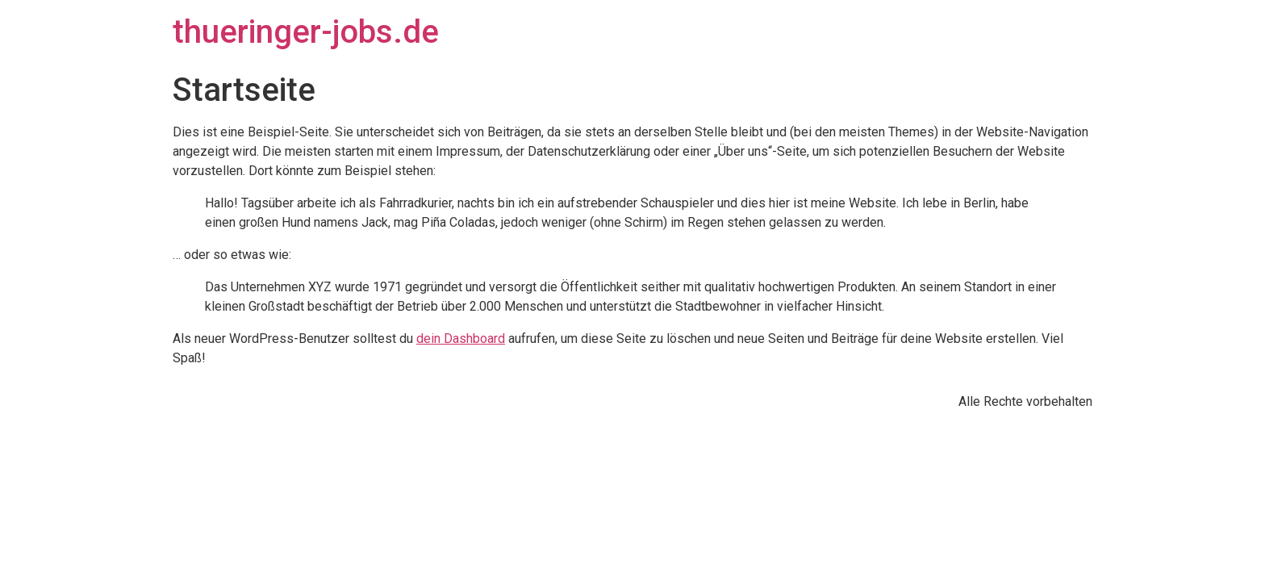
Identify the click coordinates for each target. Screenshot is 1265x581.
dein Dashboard (460, 338)
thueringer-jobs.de (306, 32)
